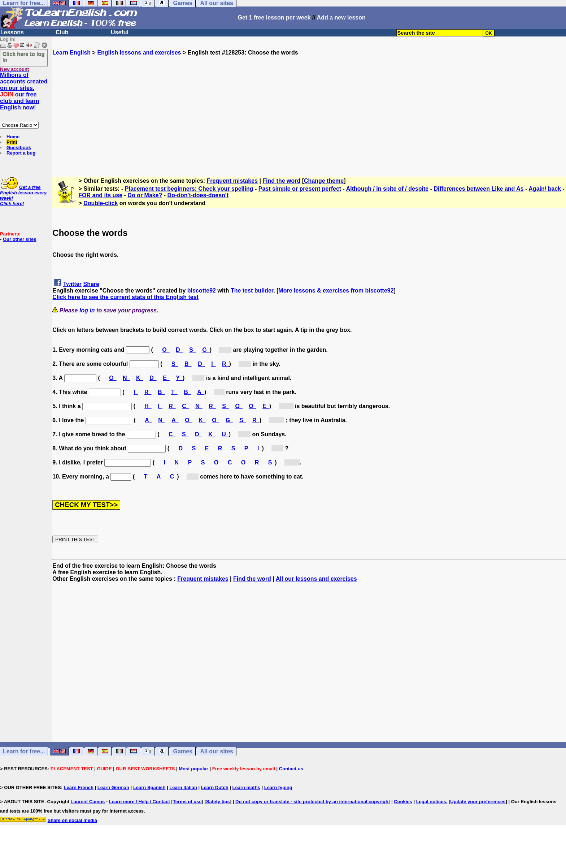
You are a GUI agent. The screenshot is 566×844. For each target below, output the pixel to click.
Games (182, 751)
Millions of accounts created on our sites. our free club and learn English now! (24, 91)
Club (62, 32)
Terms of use (187, 801)
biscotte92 (201, 290)
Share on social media (72, 820)
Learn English (71, 52)
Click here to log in (24, 57)
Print (11, 142)
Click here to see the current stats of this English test (125, 297)
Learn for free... (24, 751)
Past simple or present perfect (299, 189)
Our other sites (19, 239)
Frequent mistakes (232, 181)
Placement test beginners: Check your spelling (189, 189)
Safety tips (218, 801)
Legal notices (431, 801)
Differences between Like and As (478, 189)
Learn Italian (183, 787)
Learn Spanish (149, 787)
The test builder (252, 290)
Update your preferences (477, 801)
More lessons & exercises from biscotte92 (335, 290)
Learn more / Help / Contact (139, 801)
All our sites (216, 751)
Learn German (113, 787)
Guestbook (18, 147)
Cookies (403, 801)
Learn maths (246, 787)
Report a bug (20, 153)
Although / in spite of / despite (387, 189)
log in (87, 310)
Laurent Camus (88, 801)
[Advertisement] (309, 106)
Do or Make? (144, 195)
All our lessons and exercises (316, 579)
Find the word (281, 181)
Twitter (72, 284)
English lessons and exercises (139, 52)
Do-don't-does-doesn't (197, 195)
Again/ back (544, 189)
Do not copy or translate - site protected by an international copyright (312, 801)
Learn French (78, 787)
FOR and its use (100, 195)
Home (12, 136)
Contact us (291, 768)
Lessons (12, 32)
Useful (120, 32)
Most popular (193, 768)
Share (91, 284)
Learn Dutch (214, 787)
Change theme (324, 181)
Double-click (100, 203)
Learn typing (278, 787)
